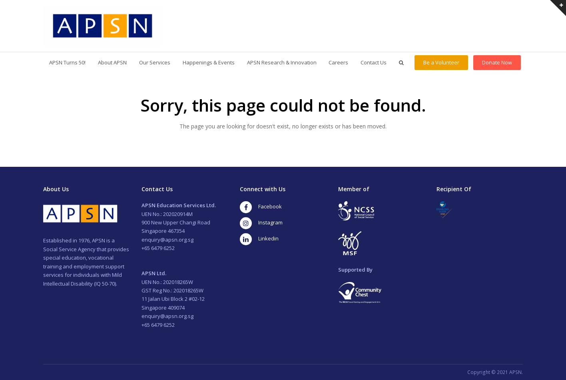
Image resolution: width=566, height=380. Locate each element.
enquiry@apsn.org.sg (167, 239)
